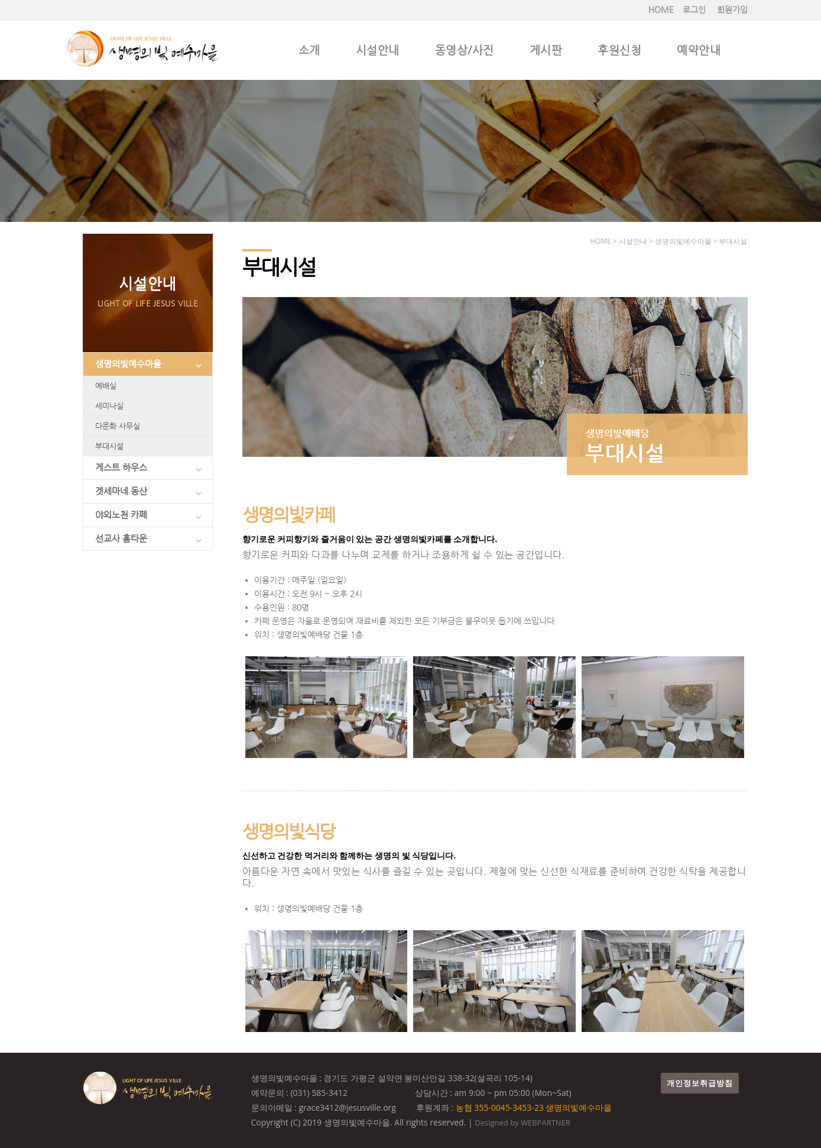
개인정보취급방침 (700, 1083)
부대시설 (109, 445)
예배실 (105, 385)
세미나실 (109, 405)
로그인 (694, 10)
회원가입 (732, 10)
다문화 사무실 (117, 425)
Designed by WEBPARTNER (522, 1122)
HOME (661, 10)
